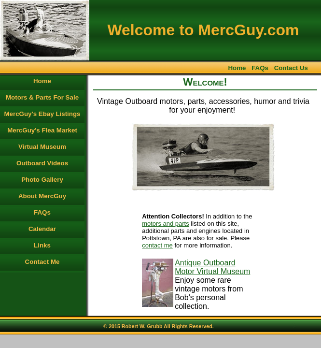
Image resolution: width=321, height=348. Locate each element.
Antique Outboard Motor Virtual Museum (212, 267)
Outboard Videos (42, 163)
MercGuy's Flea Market (42, 130)
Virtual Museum (42, 146)
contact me (157, 245)
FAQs (259, 68)
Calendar (42, 228)
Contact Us (291, 68)
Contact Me (42, 261)
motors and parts (165, 223)
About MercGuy (42, 196)
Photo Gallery (42, 179)
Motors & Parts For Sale (42, 97)
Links (42, 245)
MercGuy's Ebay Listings (42, 113)
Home (237, 68)
